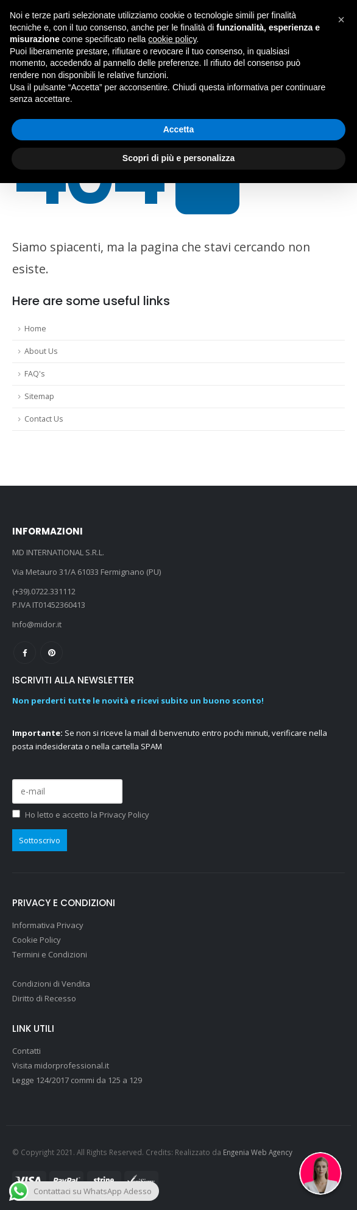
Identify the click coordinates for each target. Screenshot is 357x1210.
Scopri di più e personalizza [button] (178, 158)
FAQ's (34, 374)
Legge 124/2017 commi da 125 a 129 (77, 1080)
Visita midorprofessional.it (61, 1065)
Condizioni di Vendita (51, 983)
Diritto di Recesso (44, 998)
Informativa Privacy (47, 925)
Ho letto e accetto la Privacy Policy (87, 814)
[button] (341, 19)
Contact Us (43, 419)
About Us (41, 351)
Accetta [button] (178, 129)
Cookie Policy (36, 939)
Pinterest (51, 652)
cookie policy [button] (172, 39)
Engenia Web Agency (257, 1152)
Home (35, 328)
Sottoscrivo (39, 840)
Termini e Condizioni (49, 954)
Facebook (24, 652)
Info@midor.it (37, 624)
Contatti (26, 1050)
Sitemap (39, 396)
